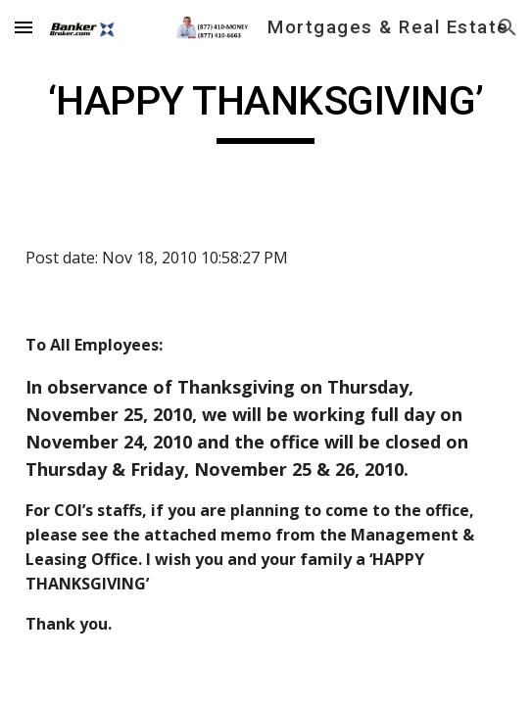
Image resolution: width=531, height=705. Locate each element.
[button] (23, 27)
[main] (265, 110)
